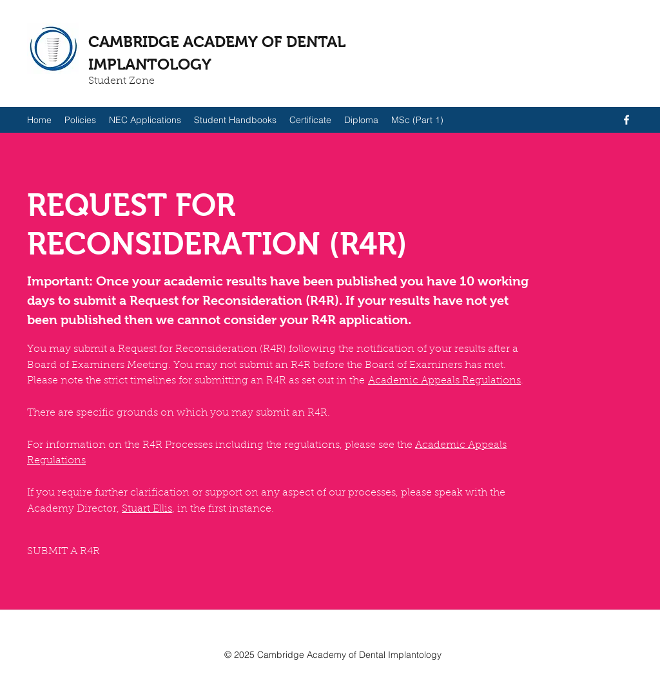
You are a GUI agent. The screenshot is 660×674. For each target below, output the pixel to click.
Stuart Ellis (147, 509)
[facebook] (626, 119)
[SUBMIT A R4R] (63, 552)
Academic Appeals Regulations (444, 381)
